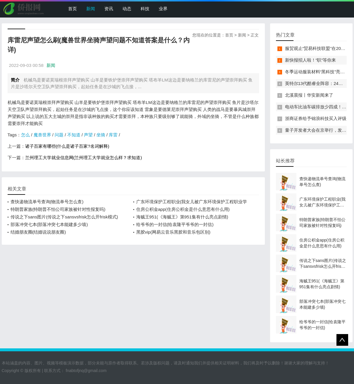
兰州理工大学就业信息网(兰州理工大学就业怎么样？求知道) (83, 157)
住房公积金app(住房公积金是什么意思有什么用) (183, 209)
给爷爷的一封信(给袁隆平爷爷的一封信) (175, 224)
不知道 (73, 134)
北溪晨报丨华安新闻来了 (309, 95)
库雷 (113, 134)
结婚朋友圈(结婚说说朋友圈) (38, 232)
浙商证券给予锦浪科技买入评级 (315, 118)
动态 (126, 8)
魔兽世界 (42, 134)
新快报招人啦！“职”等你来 (310, 60)
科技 (145, 8)
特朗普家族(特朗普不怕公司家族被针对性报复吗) (58, 209)
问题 (59, 134)
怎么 (25, 134)
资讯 (108, 8)
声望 (88, 134)
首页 (72, 8)
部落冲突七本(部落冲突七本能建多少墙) (49, 224)
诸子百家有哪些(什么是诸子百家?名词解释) (67, 146)
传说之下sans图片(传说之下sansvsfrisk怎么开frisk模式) (64, 216)
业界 (163, 8)
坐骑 (100, 134)
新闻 (90, 8)
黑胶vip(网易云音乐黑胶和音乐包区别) (173, 232)
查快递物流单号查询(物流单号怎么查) (47, 201)
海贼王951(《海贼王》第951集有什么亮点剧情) (182, 216)
